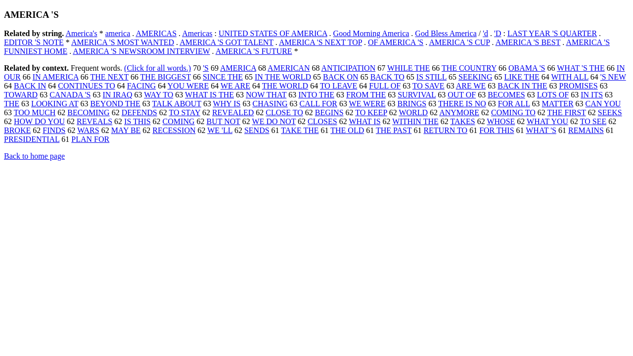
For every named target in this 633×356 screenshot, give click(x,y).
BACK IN (30, 86)
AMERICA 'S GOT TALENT (226, 42)
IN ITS (592, 94)
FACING (141, 86)
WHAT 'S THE (581, 68)
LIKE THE (521, 77)
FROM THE (366, 94)
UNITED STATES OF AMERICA (273, 33)
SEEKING (475, 77)
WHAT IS (364, 121)
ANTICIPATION (348, 68)
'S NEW (613, 77)
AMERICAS (156, 33)
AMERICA (238, 68)
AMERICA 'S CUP (459, 42)
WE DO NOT (274, 121)
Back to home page (34, 156)
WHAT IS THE (209, 94)
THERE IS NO (462, 103)
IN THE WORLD (283, 77)
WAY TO (158, 94)
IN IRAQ (118, 94)
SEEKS (610, 112)
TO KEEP (371, 112)
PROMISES (578, 86)
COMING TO (513, 112)
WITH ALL (569, 77)
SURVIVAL (417, 94)
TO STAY (184, 112)
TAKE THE (299, 130)
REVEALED (233, 112)
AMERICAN (289, 68)
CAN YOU (603, 103)
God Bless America (445, 33)
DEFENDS (139, 112)
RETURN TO (445, 130)
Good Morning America (371, 33)
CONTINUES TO (86, 86)
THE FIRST (566, 112)
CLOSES (322, 121)
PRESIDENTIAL (31, 139)
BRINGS (412, 103)
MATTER (558, 103)
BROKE (17, 130)
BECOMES (506, 94)
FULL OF (385, 86)
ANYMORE (459, 112)
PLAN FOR (90, 139)
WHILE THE (408, 68)
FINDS (54, 130)
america (118, 33)
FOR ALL (514, 103)
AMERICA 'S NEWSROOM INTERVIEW (141, 51)
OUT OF (462, 94)
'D (497, 33)
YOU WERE (188, 86)
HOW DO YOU (39, 121)
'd (485, 33)
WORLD (413, 112)
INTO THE (316, 94)
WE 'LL (219, 130)
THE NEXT (109, 77)
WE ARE (235, 86)
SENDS (257, 130)
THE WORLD (285, 86)
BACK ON (341, 77)
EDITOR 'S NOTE (34, 42)
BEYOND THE (115, 103)
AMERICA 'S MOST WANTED (122, 42)
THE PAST (393, 130)
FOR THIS (496, 130)
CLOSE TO (284, 112)
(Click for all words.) (157, 68)
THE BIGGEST (165, 77)
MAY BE (126, 130)
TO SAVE (428, 86)
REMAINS (586, 130)
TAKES (462, 121)
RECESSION (173, 130)
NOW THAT (266, 94)
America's (81, 33)
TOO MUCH (35, 112)
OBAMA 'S (526, 68)
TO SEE (593, 121)
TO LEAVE (338, 86)
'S (206, 68)
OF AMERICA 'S (395, 42)
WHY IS (227, 103)
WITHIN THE (415, 121)
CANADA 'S (69, 94)
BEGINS (329, 112)
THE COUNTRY (469, 68)
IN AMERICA (56, 77)
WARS (88, 130)
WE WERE (367, 103)
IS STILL (431, 77)
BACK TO (387, 77)
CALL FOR (318, 103)
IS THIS (137, 121)
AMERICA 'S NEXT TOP (320, 42)
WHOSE (501, 121)
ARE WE (471, 86)
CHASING (269, 103)
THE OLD (347, 130)
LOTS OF (553, 94)
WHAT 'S (541, 130)
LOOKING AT (54, 103)
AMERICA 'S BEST (528, 42)
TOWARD (21, 94)
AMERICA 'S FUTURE (254, 51)
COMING (179, 121)
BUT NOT (223, 121)
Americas (197, 33)
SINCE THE (223, 77)
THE (11, 103)
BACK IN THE (522, 86)
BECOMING (88, 112)
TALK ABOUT (176, 103)
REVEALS (94, 121)
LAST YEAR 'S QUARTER (552, 33)
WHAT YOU (547, 121)
